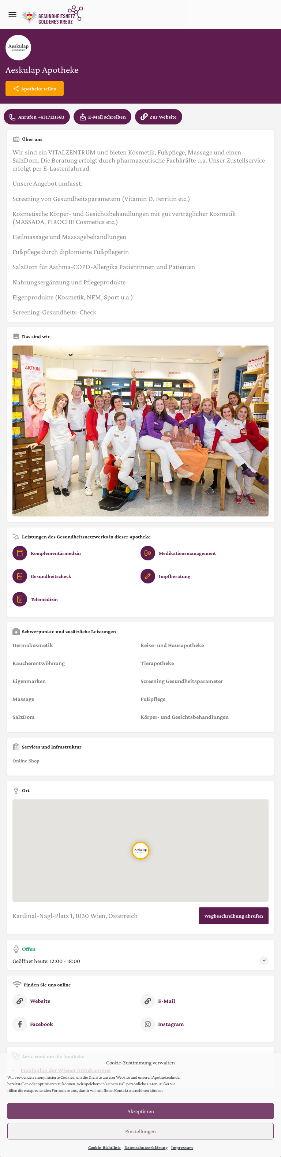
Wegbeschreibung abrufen (233, 916)
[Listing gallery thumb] (140, 431)
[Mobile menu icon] (12, 14)
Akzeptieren (140, 1111)
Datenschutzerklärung (146, 1147)
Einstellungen (140, 1131)
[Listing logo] (18, 47)
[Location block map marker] (140, 850)
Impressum (182, 1147)
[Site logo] (53, 14)
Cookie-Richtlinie (104, 1147)
